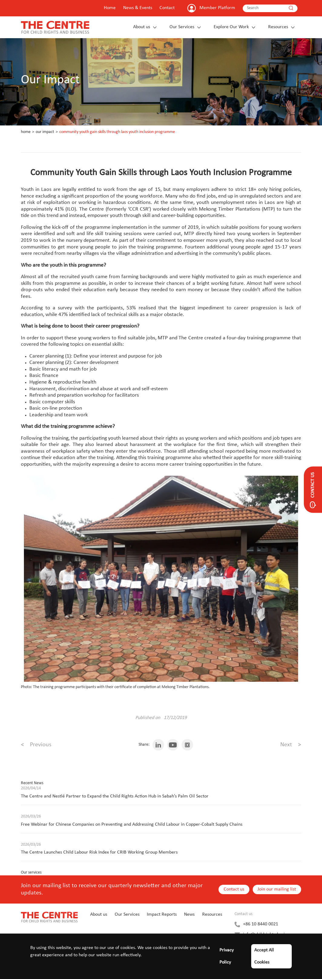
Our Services (181, 27)
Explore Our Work (231, 27)
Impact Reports (162, 914)
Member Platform (217, 7)
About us (141, 27)
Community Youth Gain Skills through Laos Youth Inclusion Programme (117, 132)
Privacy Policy (226, 956)
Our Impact (45, 132)
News (189, 914)
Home (110, 7)
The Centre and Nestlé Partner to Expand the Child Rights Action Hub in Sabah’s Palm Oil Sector (115, 796)
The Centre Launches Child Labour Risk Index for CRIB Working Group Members (99, 852)
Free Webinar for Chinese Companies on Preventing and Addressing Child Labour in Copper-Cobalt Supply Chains (131, 824)
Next (290, 745)
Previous (36, 745)
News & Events (137, 7)
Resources (278, 27)
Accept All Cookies (264, 956)
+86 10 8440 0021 (260, 924)
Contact (167, 7)
